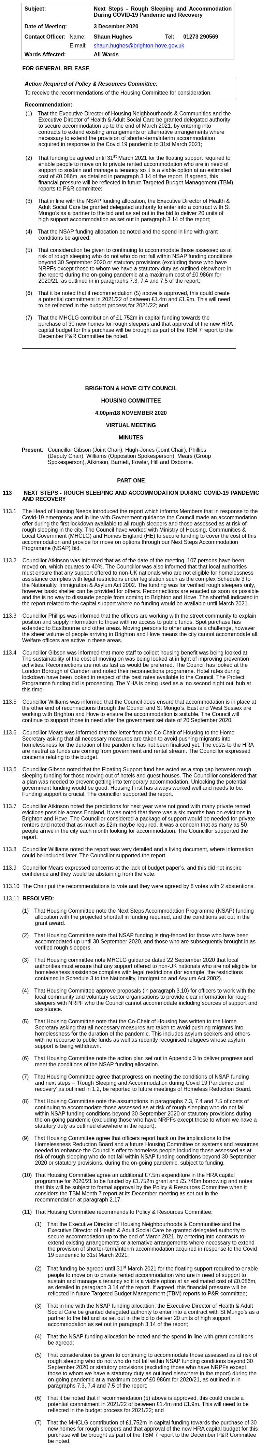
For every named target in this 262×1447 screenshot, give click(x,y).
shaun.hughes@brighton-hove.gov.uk (139, 45)
